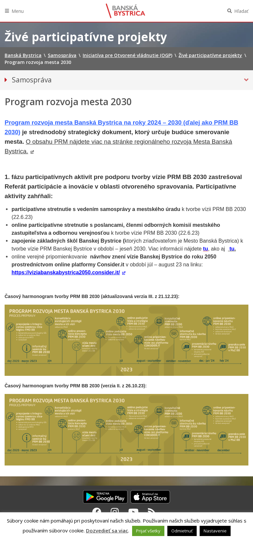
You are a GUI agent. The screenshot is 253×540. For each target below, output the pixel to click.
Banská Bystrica (125, 10)
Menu (18, 11)
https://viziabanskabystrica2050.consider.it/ (66, 272)
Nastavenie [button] (215, 531)
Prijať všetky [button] (148, 531)
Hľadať (241, 11)
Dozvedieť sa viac (107, 530)
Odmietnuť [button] (182, 531)
